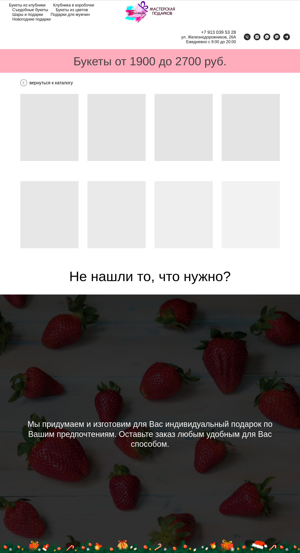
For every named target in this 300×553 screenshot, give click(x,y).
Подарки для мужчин (70, 14)
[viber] (276, 37)
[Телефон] (247, 37)
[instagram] (257, 37)
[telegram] (286, 37)
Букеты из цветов (72, 10)
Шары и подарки (27, 14)
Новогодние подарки (31, 19)
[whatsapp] (267, 37)
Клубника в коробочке (73, 5)
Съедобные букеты (30, 10)
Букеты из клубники (27, 5)
